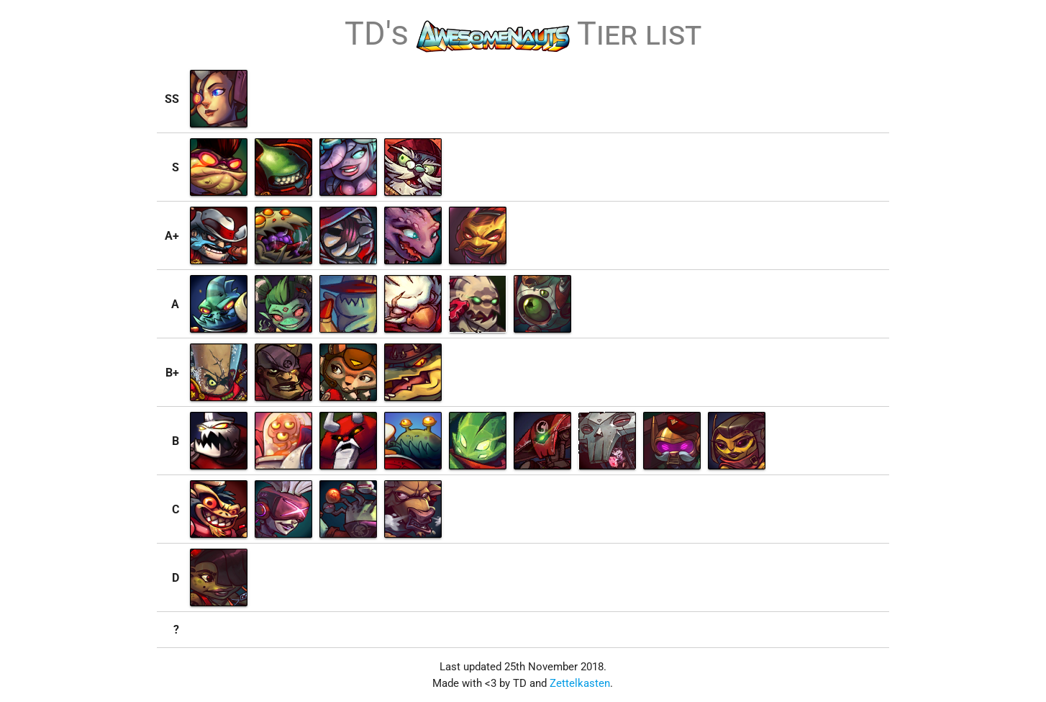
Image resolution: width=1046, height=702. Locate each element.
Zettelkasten (580, 683)
